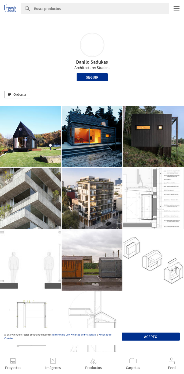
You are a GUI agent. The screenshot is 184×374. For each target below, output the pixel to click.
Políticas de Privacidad (83, 334)
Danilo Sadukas (92, 62)
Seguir (92, 77)
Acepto (150, 336)
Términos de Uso (61, 334)
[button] (17, 94)
